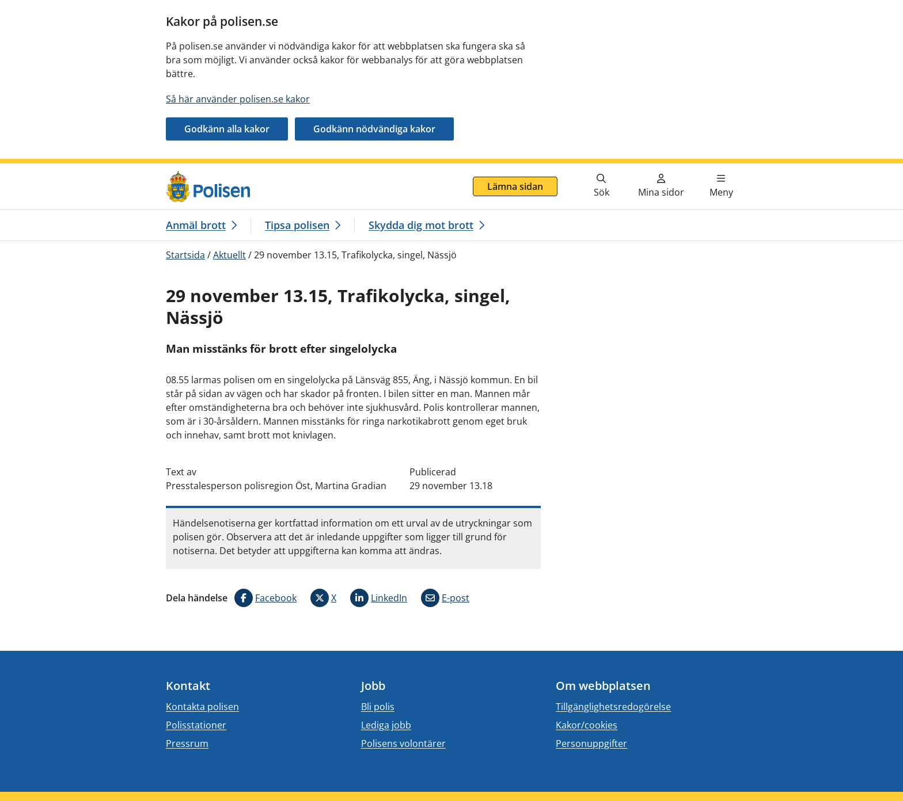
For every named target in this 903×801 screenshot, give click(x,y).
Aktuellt (229, 255)
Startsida (185, 255)
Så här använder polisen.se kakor (238, 99)
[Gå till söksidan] (601, 186)
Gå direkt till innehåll (53, 170)
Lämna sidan (515, 186)
